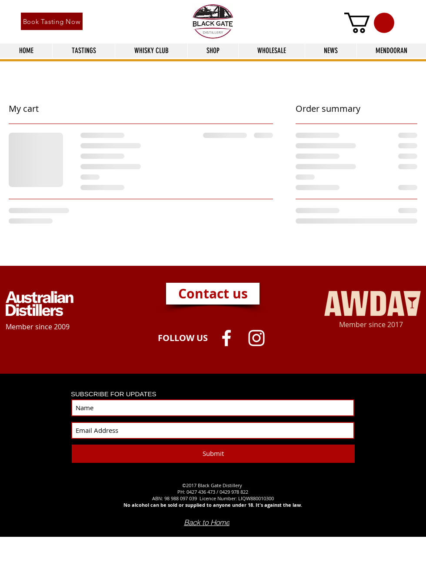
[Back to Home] (206, 522)
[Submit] (213, 454)
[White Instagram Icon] (256, 338)
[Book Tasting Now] (52, 21)
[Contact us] (213, 294)
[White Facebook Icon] (226, 338)
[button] (369, 23)
